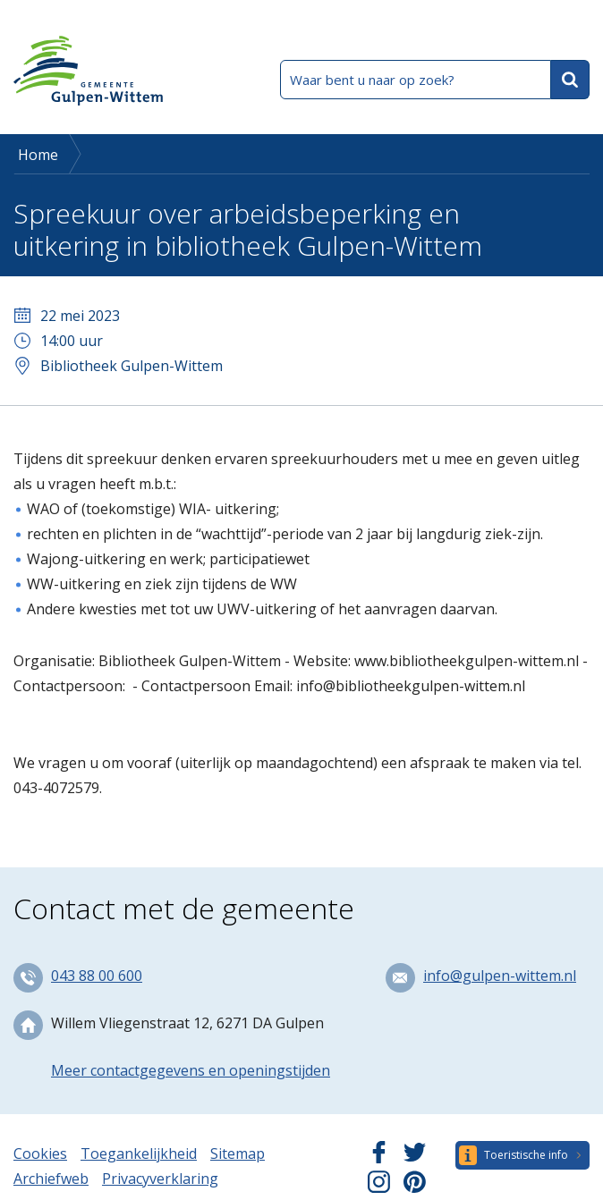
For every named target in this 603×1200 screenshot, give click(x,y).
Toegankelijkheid (139, 1153)
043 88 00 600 (96, 975)
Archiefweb (51, 1178)
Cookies (40, 1153)
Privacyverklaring (160, 1178)
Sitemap (237, 1153)
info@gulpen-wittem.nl (499, 975)
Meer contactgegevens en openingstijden (190, 1070)
